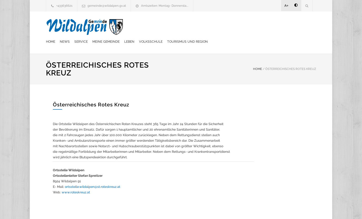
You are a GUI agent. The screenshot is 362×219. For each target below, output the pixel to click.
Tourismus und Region (273, 26)
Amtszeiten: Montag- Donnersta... (164, 5)
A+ (286, 5)
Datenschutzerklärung (241, 209)
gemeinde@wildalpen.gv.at (106, 5)
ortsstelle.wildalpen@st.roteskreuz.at (92, 175)
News (150, 26)
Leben (215, 26)
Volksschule (236, 26)
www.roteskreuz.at (76, 181)
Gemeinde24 (142, 209)
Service (166, 26)
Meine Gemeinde (191, 26)
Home (136, 26)
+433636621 (64, 5)
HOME (257, 57)
